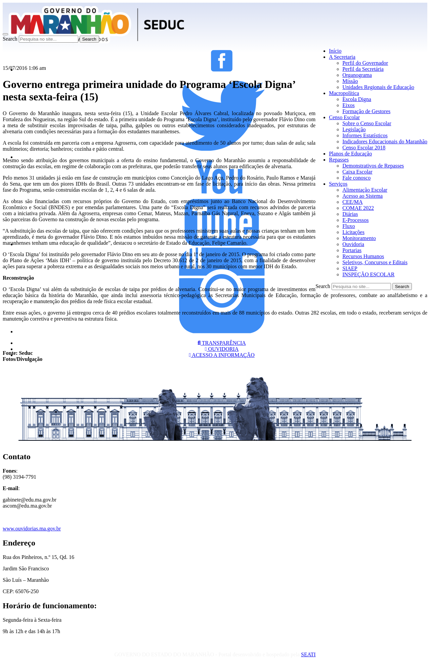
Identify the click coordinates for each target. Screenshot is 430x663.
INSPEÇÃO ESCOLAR (368, 274)
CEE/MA (352, 202)
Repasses (339, 159)
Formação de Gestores (366, 111)
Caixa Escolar (357, 172)
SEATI (308, 654)
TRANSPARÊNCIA (222, 343)
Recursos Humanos (363, 256)
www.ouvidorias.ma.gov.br (32, 528)
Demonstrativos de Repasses (373, 166)
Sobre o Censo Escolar (366, 123)
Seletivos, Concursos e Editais (374, 262)
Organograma (357, 75)
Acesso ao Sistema (362, 196)
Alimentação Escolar (364, 190)
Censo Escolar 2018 (363, 147)
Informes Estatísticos (365, 135)
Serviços (338, 184)
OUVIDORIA (222, 349)
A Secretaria (342, 57)
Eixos (348, 105)
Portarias (351, 250)
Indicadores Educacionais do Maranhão (384, 141)
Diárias (350, 214)
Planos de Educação (350, 153)
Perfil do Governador (365, 63)
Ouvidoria (353, 244)
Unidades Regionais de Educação (378, 87)
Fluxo (348, 226)
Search (10, 39)
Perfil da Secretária (363, 69)
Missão (350, 81)
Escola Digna (356, 99)
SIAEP (349, 268)
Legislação (354, 129)
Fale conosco (356, 178)
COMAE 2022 (358, 208)
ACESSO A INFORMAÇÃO (222, 355)
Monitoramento (359, 238)
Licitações (353, 232)
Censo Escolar (344, 117)
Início (335, 51)
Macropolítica (344, 93)
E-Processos (355, 220)
